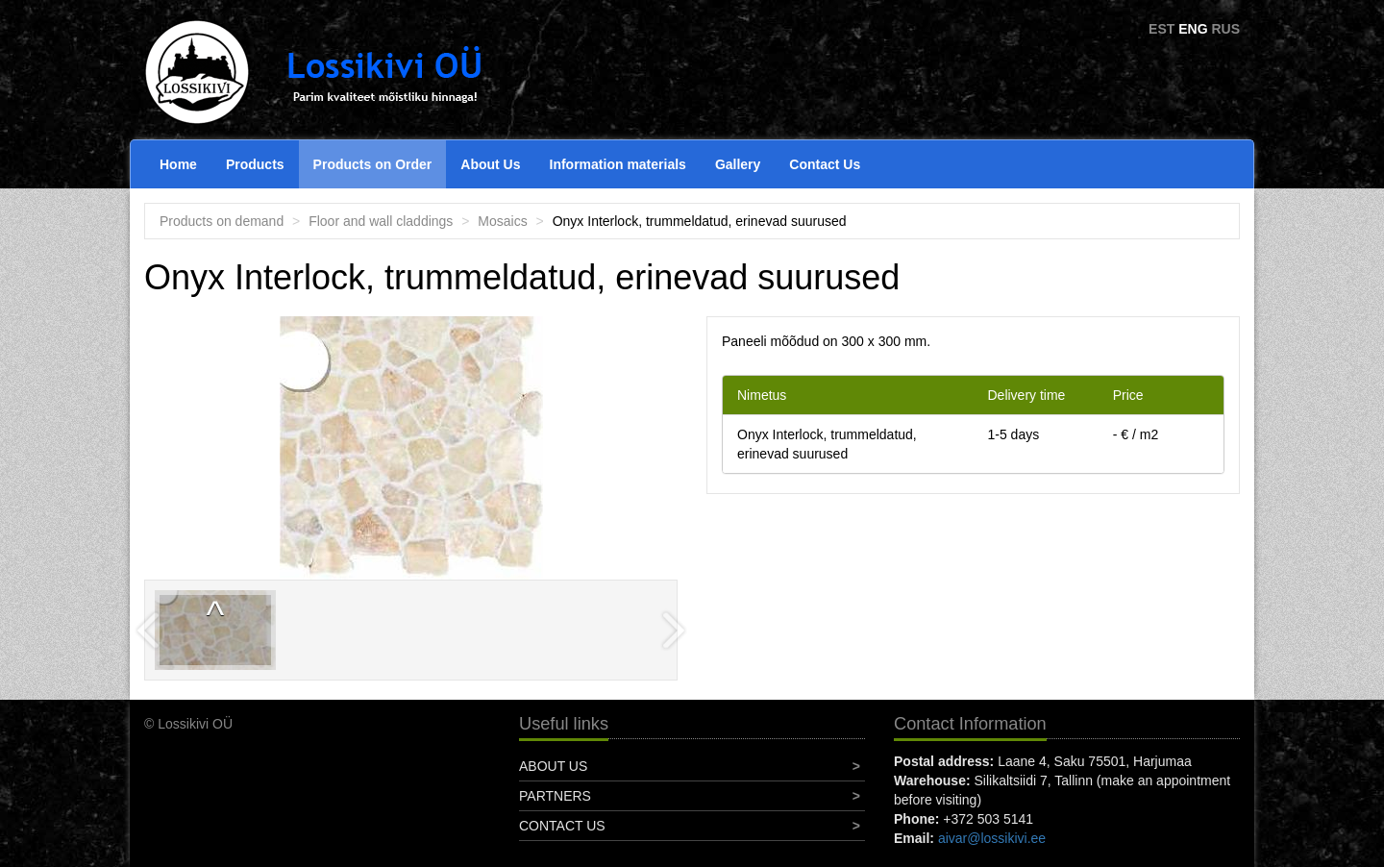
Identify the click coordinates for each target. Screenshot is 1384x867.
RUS (1225, 29)
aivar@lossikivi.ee (992, 838)
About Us (490, 164)
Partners (555, 796)
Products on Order (372, 164)
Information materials (618, 164)
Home (178, 164)
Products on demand (222, 221)
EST (1161, 29)
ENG (1192, 29)
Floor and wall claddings (381, 221)
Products (255, 164)
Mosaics (502, 221)
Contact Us (824, 164)
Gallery (737, 164)
